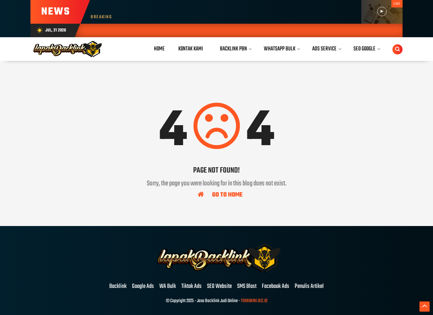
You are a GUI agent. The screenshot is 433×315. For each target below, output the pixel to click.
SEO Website (219, 286)
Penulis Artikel (309, 286)
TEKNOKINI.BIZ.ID (254, 301)
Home (159, 48)
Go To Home (220, 194)
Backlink (118, 286)
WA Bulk (167, 286)
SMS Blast (246, 286)
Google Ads (143, 286)
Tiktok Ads (191, 286)
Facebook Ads (275, 286)
